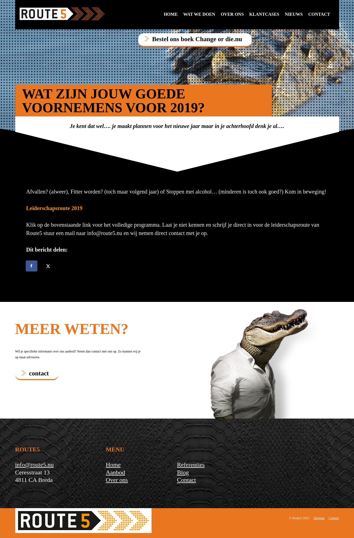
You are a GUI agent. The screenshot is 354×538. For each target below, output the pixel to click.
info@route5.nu (34, 464)
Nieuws (294, 14)
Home (171, 14)
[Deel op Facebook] (31, 265)
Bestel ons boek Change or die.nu (197, 39)
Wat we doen (199, 14)
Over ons (232, 14)
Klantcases (264, 14)
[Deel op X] (48, 265)
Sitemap (319, 518)
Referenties (191, 464)
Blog (183, 472)
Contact (186, 479)
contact (319, 14)
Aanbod (115, 472)
